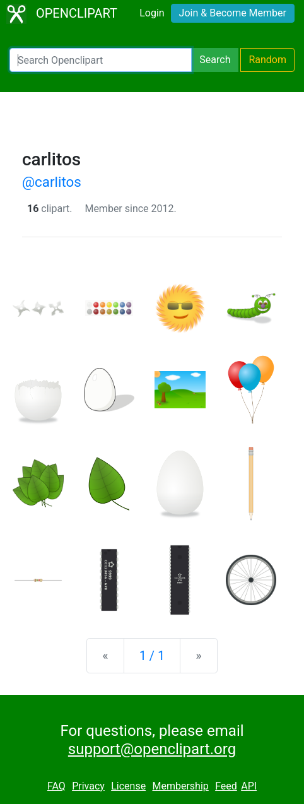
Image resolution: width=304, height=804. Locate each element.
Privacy (88, 786)
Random (267, 60)
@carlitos (51, 182)
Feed (226, 786)
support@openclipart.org (152, 749)
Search (214, 60)
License (128, 786)
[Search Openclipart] (100, 60)
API (249, 786)
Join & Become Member (232, 13)
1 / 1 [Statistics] (152, 655)
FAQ (56, 786)
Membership (180, 786)
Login (151, 13)
